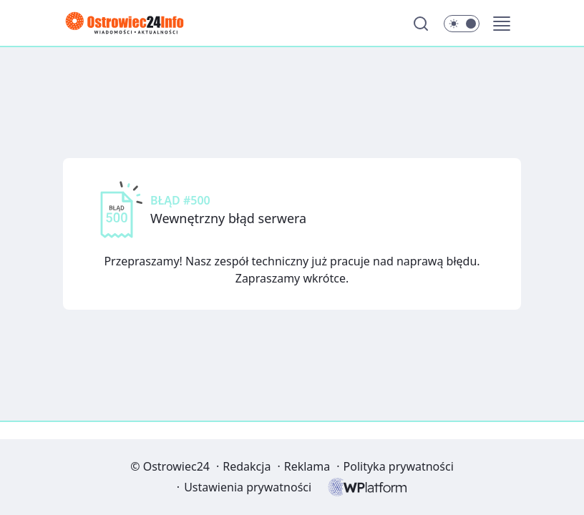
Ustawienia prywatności (247, 487)
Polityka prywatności (399, 466)
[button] (501, 23)
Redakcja (247, 466)
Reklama (307, 466)
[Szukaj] (420, 23)
